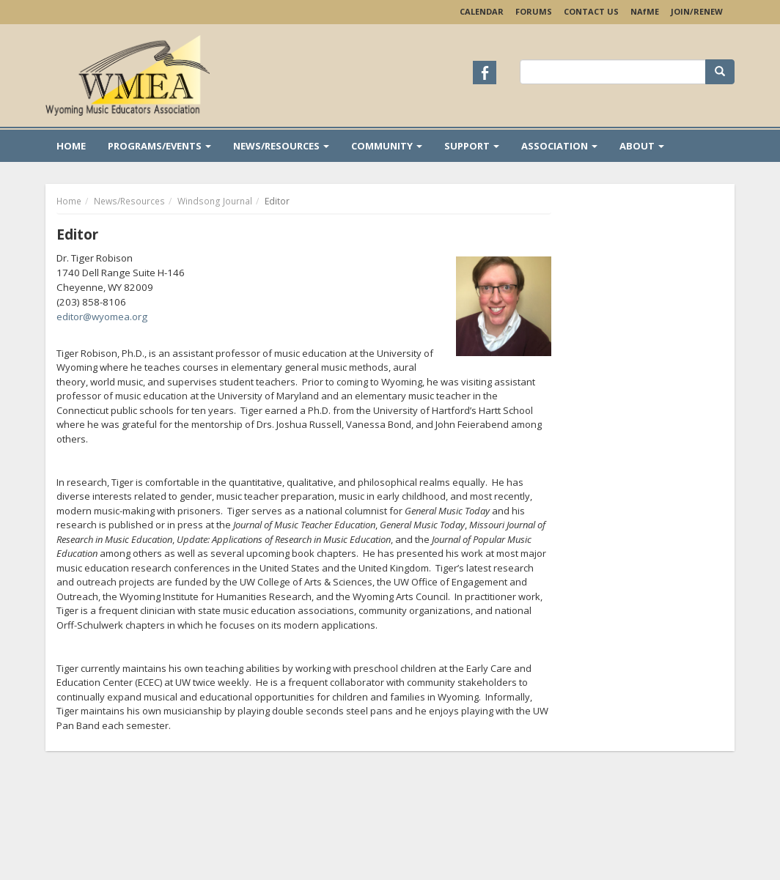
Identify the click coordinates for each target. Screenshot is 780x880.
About (641, 145)
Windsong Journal (214, 201)
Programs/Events (159, 145)
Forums (533, 11)
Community (386, 145)
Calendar (482, 11)
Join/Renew (697, 11)
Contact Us (591, 11)
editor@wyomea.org (101, 316)
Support (471, 145)
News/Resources (281, 145)
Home (71, 145)
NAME (644, 11)
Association (559, 145)
